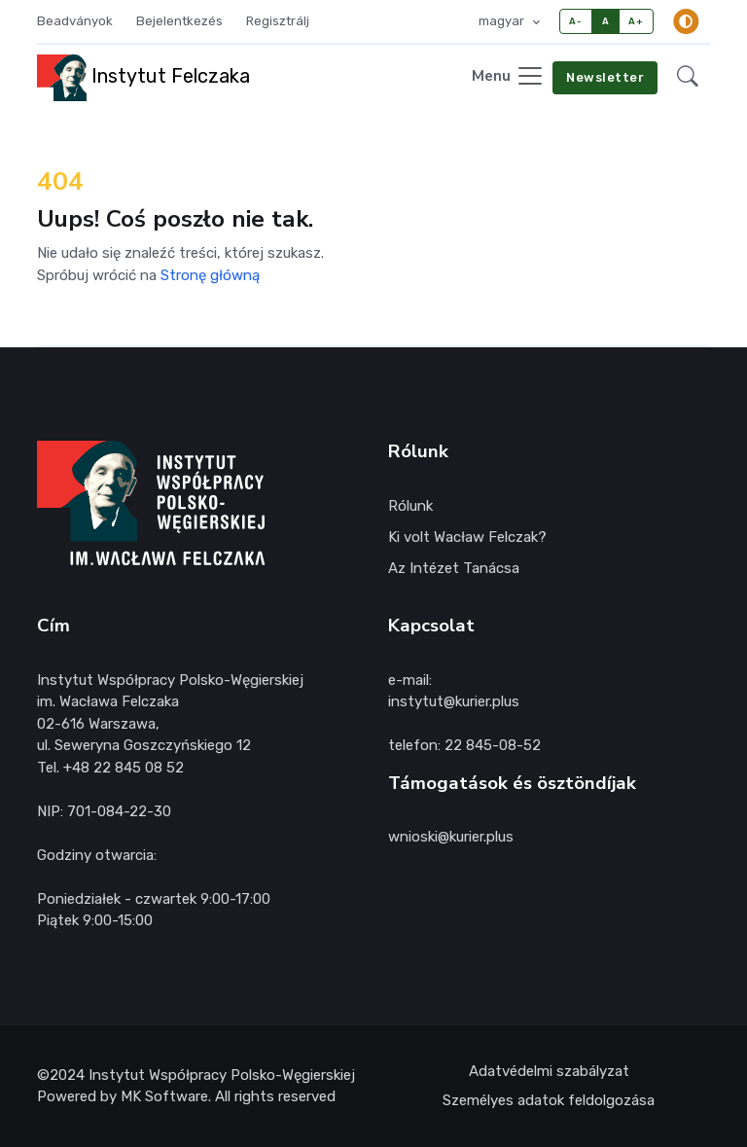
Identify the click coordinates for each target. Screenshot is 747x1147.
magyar (503, 21)
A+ (635, 21)
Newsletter (605, 77)
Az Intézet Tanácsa (453, 568)
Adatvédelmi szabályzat (549, 1071)
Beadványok (75, 21)
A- (575, 21)
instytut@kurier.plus (453, 701)
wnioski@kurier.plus (451, 836)
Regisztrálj (277, 21)
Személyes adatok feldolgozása (549, 1100)
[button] (687, 77)
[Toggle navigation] (508, 77)
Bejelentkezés (179, 21)
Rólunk (410, 506)
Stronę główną (210, 275)
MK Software (164, 1096)
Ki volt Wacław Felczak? (467, 537)
